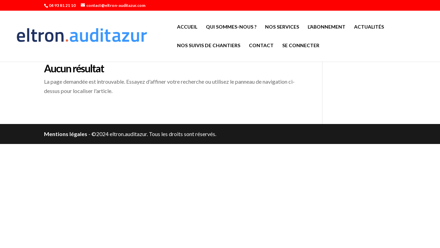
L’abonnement (326, 27)
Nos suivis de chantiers (208, 45)
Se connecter (300, 45)
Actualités (369, 27)
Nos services (282, 27)
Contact (261, 45)
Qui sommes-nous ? (231, 27)
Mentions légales (65, 134)
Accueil (187, 27)
